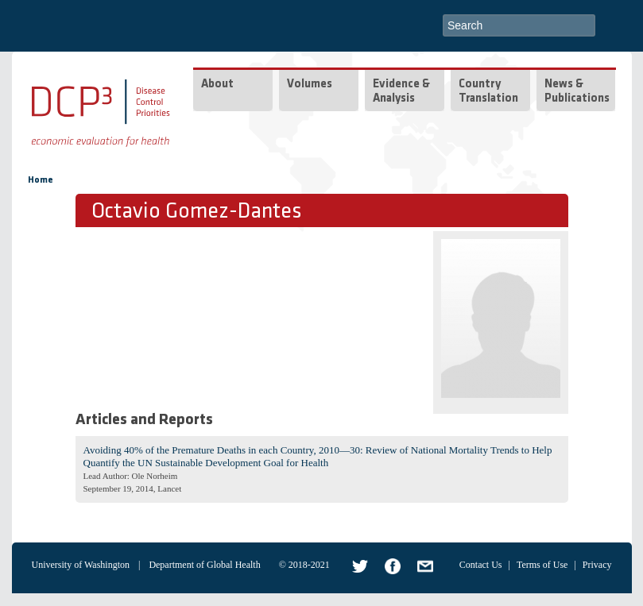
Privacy (597, 564)
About (217, 85)
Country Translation (488, 92)
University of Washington (81, 564)
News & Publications (577, 92)
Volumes (309, 85)
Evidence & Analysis (401, 92)
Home (40, 180)
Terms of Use (542, 564)
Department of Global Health (204, 564)
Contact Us (480, 564)
